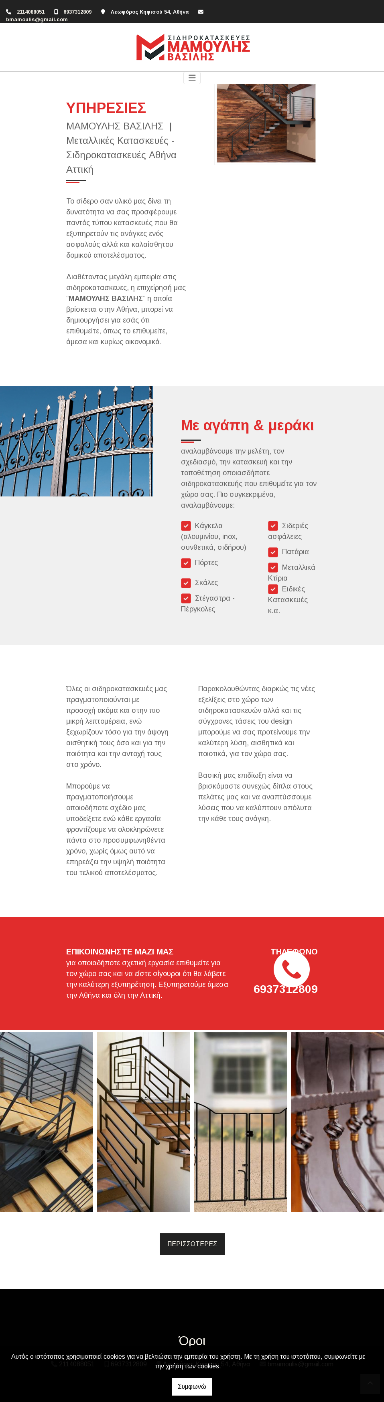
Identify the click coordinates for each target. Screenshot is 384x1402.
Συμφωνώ (192, 1386)
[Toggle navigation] (192, 78)
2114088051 (31, 12)
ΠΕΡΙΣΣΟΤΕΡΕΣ (192, 1244)
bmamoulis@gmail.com (37, 19)
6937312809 (77, 12)
